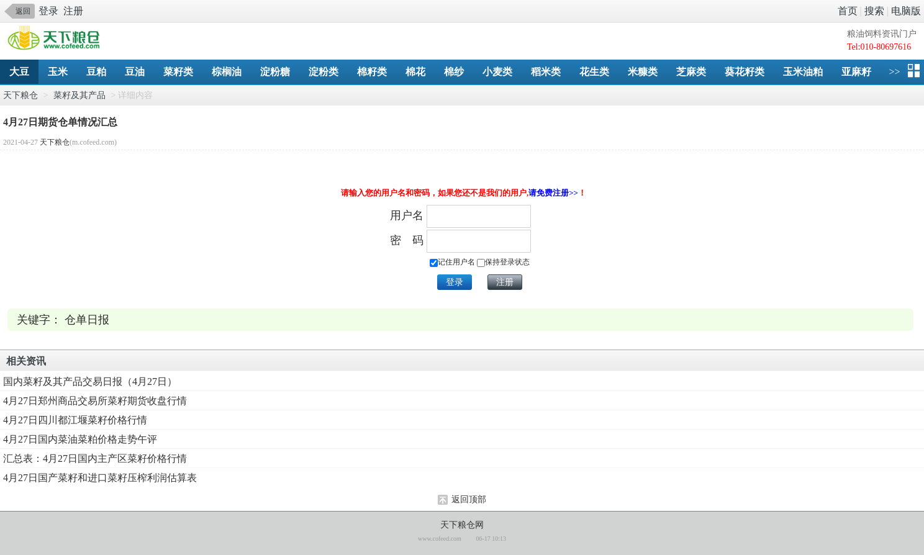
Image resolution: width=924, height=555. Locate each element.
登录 (48, 11)
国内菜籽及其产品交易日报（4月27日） (90, 381)
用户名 (407, 215)
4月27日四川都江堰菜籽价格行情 (75, 420)
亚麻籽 (856, 71)
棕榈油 (227, 71)
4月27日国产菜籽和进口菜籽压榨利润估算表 (100, 477)
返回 (23, 11)
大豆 (19, 71)
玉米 (58, 71)
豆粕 (96, 71)
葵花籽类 (744, 71)
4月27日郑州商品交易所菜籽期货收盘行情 (95, 400)
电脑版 (906, 11)
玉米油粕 (803, 71)
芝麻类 (691, 71)
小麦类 (497, 71)
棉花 (415, 71)
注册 (73, 11)
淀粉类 (323, 71)
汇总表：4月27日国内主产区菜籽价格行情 (95, 458)
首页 (848, 11)
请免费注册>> (553, 192)
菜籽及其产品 (79, 95)
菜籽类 (178, 71)
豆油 (135, 71)
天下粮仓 (20, 95)
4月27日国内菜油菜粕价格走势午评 (80, 439)
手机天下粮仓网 (57, 38)
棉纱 (454, 71)
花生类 (594, 71)
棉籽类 (372, 71)
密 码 (407, 240)
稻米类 (546, 71)
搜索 (874, 11)
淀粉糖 (275, 71)
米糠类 (643, 71)
